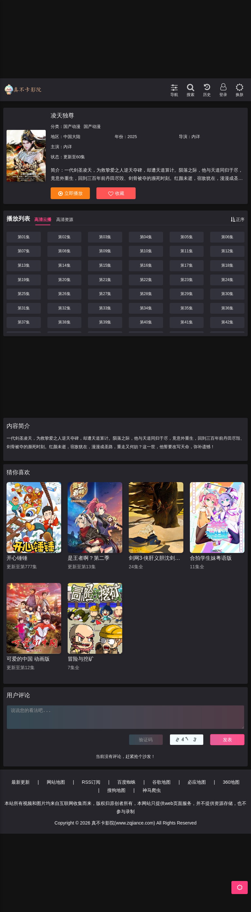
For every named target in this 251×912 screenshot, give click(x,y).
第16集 (146, 265)
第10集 (146, 251)
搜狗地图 (116, 790)
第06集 (227, 237)
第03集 (105, 237)
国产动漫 (71, 126)
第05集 (186, 237)
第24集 (227, 279)
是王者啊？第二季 (88, 558)
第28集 (146, 293)
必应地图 (197, 782)
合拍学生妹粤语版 (211, 558)
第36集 (227, 308)
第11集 (186, 251)
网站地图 (56, 782)
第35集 (186, 308)
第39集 (105, 322)
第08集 (64, 251)
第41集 (186, 322)
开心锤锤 (17, 558)
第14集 (64, 265)
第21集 (105, 279)
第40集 (146, 322)
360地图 (231, 782)
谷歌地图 (161, 782)
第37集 (24, 322)
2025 (132, 136)
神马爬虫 (151, 790)
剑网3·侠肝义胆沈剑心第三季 (156, 558)
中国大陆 (71, 136)
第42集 (227, 322)
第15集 (105, 265)
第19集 (24, 279)
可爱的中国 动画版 (28, 659)
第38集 (64, 322)
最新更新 (20, 782)
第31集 (24, 308)
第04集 (146, 237)
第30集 (227, 293)
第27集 (105, 293)
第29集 (186, 293)
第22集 (146, 279)
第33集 (105, 308)
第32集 (64, 308)
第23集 (186, 279)
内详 (196, 136)
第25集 (24, 293)
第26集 (64, 293)
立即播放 (70, 193)
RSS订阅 (91, 782)
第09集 (105, 251)
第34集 (146, 308)
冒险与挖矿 (81, 659)
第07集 (24, 251)
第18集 (227, 265)
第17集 (186, 265)
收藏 (116, 193)
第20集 (64, 279)
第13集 (24, 265)
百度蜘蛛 (126, 782)
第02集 (64, 237)
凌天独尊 (62, 115)
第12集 (227, 251)
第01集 (24, 237)
